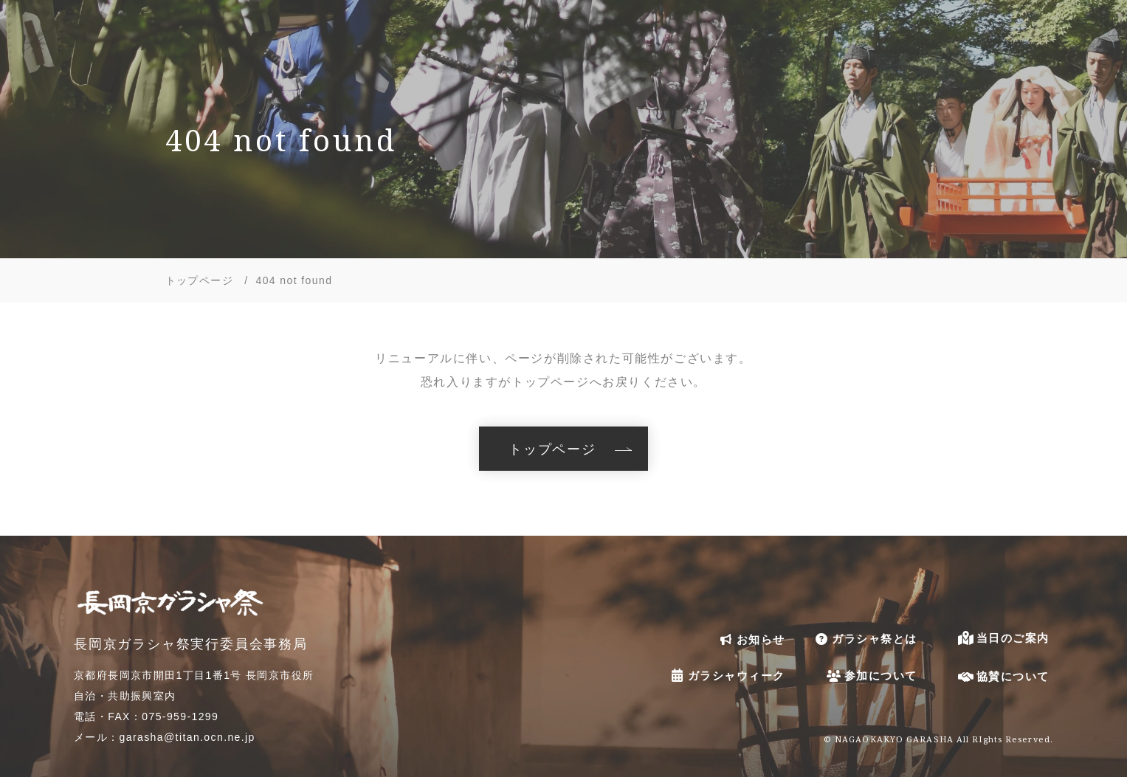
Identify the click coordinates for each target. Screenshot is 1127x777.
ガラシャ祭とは (864, 639)
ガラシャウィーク (726, 675)
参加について (870, 675)
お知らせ (750, 639)
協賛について (1003, 676)
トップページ (552, 448)
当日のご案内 (1003, 637)
